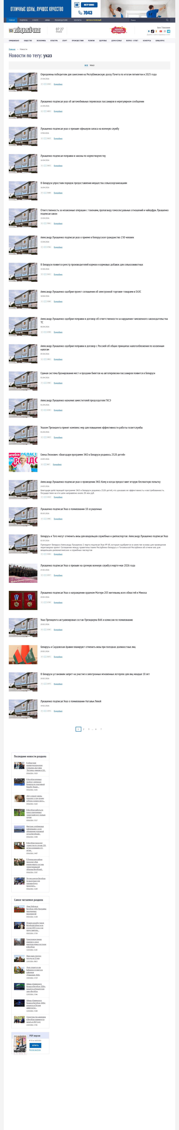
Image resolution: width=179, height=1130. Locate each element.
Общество (28, 40)
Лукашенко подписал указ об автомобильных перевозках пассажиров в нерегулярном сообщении (92, 101)
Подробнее (58, 84)
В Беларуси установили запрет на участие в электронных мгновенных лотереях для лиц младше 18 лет (95, 674)
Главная (12, 49)
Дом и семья (116, 40)
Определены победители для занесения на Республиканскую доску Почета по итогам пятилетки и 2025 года (99, 74)
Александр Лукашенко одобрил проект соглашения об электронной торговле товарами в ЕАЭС (91, 291)
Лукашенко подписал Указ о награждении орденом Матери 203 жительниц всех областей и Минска (94, 592)
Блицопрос (160, 40)
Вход (159, 27)
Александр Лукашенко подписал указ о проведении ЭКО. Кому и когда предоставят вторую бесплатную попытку (100, 482)
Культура (54, 40)
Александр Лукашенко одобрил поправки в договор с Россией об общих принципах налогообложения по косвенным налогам (102, 347)
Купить (35, 1045)
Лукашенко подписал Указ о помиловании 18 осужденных (71, 509)
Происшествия (77, 40)
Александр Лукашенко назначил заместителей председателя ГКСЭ (76, 400)
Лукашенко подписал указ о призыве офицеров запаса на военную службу (80, 128)
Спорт (64, 40)
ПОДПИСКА (23, 20)
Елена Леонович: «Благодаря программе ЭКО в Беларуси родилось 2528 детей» (83, 454)
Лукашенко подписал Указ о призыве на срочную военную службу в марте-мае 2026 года (88, 565)
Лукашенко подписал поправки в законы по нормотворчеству (73, 156)
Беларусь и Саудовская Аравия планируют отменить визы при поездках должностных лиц (88, 647)
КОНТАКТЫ (77, 20)
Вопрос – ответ (132, 40)
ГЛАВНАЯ (12, 20)
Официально (14, 40)
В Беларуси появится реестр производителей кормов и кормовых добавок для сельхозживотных (92, 264)
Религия (91, 40)
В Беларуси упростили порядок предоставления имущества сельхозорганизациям (84, 183)
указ (92, 65)
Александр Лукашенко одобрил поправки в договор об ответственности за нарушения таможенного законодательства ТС (104, 320)
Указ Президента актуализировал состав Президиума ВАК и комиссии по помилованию (87, 620)
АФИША (47, 20)
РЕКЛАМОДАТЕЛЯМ (62, 20)
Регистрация (166, 27)
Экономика (41, 40)
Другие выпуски (35, 1050)
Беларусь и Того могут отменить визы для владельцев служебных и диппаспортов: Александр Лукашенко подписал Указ (104, 536)
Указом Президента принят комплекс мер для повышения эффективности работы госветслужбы (92, 427)
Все (86, 65)
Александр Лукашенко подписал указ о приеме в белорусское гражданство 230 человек (87, 237)
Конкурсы (147, 40)
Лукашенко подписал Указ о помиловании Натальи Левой (71, 701)
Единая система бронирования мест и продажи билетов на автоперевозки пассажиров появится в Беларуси (98, 373)
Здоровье (103, 40)
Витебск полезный (93, 20)
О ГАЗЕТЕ (36, 20)
